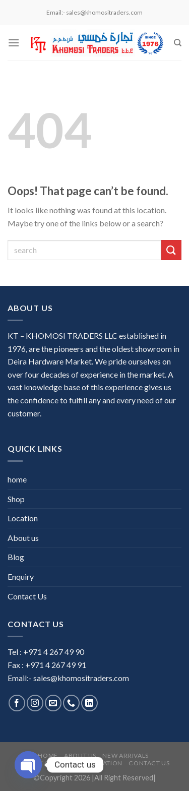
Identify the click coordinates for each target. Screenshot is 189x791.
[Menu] (14, 42)
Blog (16, 557)
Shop (16, 499)
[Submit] (171, 250)
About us (23, 537)
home (17, 479)
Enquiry (21, 576)
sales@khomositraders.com (81, 678)
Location (23, 518)
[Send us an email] (53, 703)
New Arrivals (125, 755)
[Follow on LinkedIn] (89, 703)
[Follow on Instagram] (35, 703)
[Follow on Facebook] (17, 703)
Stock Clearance (52, 763)
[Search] (177, 42)
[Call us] (71, 703)
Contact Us (27, 596)
